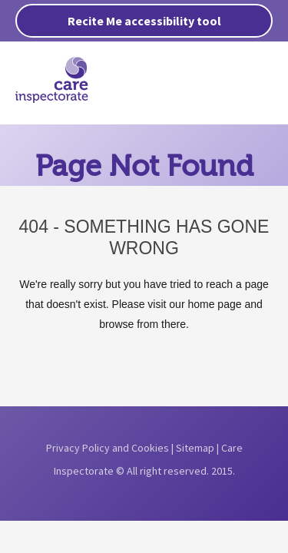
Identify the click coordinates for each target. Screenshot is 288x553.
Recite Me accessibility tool (144, 20)
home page (214, 304)
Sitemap (195, 448)
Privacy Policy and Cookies (107, 448)
